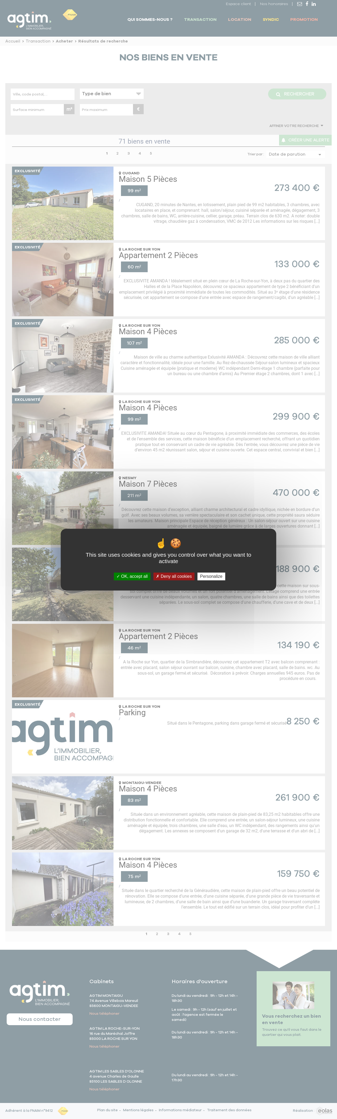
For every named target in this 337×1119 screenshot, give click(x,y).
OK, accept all (132, 576)
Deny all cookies (174, 576)
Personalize (211, 576)
